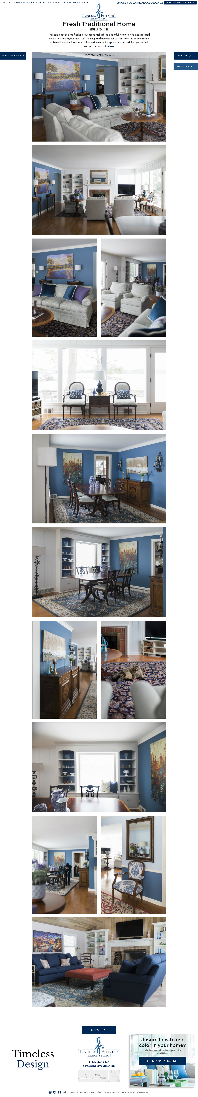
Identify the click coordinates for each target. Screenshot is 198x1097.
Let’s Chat (99, 1030)
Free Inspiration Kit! (180, 2)
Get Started (185, 67)
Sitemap (82, 1092)
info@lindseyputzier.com (100, 1065)
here (111, 46)
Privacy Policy (95, 1092)
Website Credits (69, 1092)
